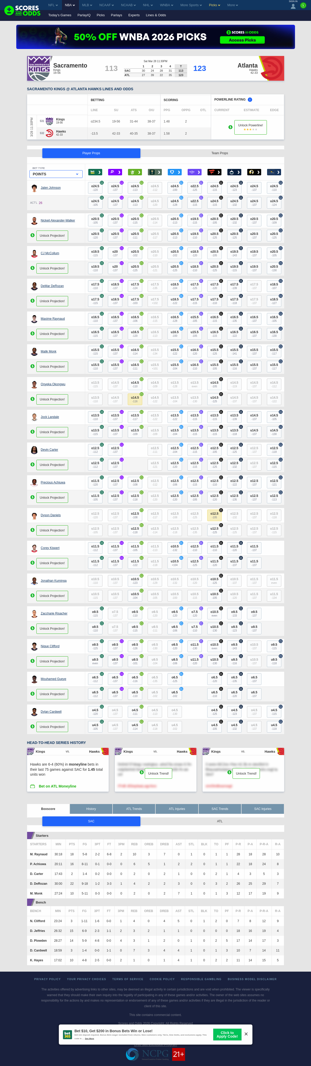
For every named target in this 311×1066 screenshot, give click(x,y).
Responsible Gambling (201, 979)
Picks (101, 15)
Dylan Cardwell (51, 712)
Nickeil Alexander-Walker (58, 220)
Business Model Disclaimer (252, 979)
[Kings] (60, 119)
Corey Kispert (50, 548)
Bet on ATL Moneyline (57, 786)
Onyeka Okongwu (53, 384)
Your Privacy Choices (86, 979)
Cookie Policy (162, 979)
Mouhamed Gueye (53, 679)
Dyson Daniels (51, 515)
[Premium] (303, 7)
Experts (134, 15)
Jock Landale (50, 417)
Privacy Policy (47, 979)
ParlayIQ (84, 15)
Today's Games (59, 15)
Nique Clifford (50, 646)
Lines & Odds (156, 15)
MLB (87, 5)
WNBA (166, 5)
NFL (53, 5)
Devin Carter (49, 450)
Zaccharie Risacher (54, 613)
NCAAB (128, 5)
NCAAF (106, 5)
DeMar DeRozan (52, 286)
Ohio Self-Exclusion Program (155, 1045)
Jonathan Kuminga (54, 581)
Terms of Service (127, 979)
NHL (148, 5)
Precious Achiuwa (53, 482)
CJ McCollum (50, 253)
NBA (70, 5)
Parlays (116, 15)
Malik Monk (49, 351)
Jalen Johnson (51, 188)
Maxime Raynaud (53, 319)
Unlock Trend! (158, 773)
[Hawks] (61, 131)
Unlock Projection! (52, 235)
